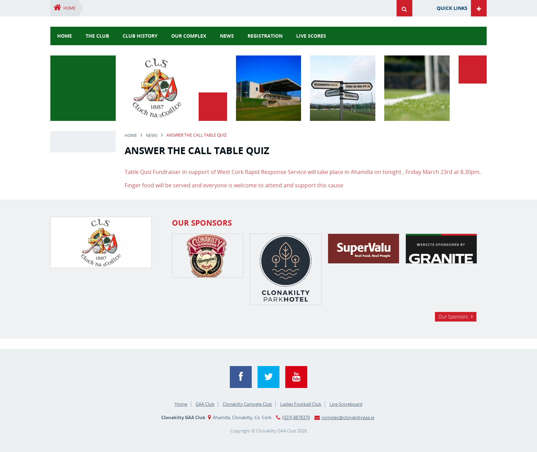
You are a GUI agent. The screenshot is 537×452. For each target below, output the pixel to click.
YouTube (296, 377)
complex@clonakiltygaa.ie (348, 417)
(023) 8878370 (296, 417)
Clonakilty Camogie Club (247, 404)
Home (69, 8)
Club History (140, 36)
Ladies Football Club (300, 404)
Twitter (268, 377)
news (227, 36)
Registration (265, 36)
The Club (97, 36)
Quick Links (452, 8)
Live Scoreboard (345, 404)
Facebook (241, 377)
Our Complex (188, 36)
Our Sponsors (453, 316)
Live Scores (311, 36)
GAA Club (205, 404)
